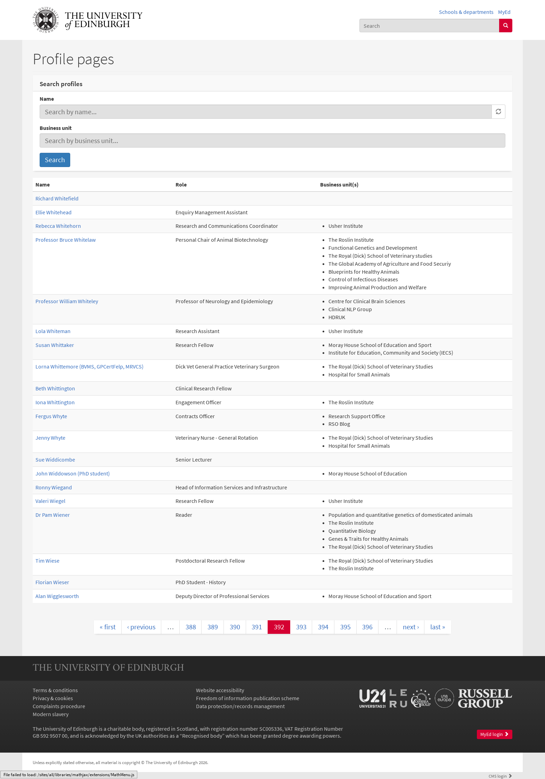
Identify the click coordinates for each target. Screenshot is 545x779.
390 (235, 626)
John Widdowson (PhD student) (72, 473)
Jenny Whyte (50, 437)
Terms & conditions (55, 690)
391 (257, 626)
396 (367, 626)
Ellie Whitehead (53, 212)
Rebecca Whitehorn (58, 225)
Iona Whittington (55, 402)
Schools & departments (466, 11)
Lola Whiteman (53, 331)
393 (301, 626)
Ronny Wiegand (53, 487)
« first (108, 626)
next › (411, 626)
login (500, 776)
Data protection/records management (240, 706)
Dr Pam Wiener (52, 514)
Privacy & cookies (53, 698)
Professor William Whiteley (66, 301)
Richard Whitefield (57, 198)
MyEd (504, 11)
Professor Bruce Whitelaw (65, 239)
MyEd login (494, 734)
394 (323, 626)
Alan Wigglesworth (57, 595)
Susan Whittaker (54, 344)
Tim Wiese (47, 560)
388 (191, 626)
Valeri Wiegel (50, 500)
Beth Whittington (55, 388)
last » (437, 626)
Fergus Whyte (51, 416)
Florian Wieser (52, 582)
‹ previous (141, 626)
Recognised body (202, 735)
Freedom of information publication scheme (247, 698)
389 (213, 626)
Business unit (56, 127)
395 (345, 626)
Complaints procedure (59, 706)
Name (47, 98)
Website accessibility (220, 690)
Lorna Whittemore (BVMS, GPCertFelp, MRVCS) (89, 366)
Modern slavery (50, 714)
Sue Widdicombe (55, 459)
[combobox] (429, 25)
